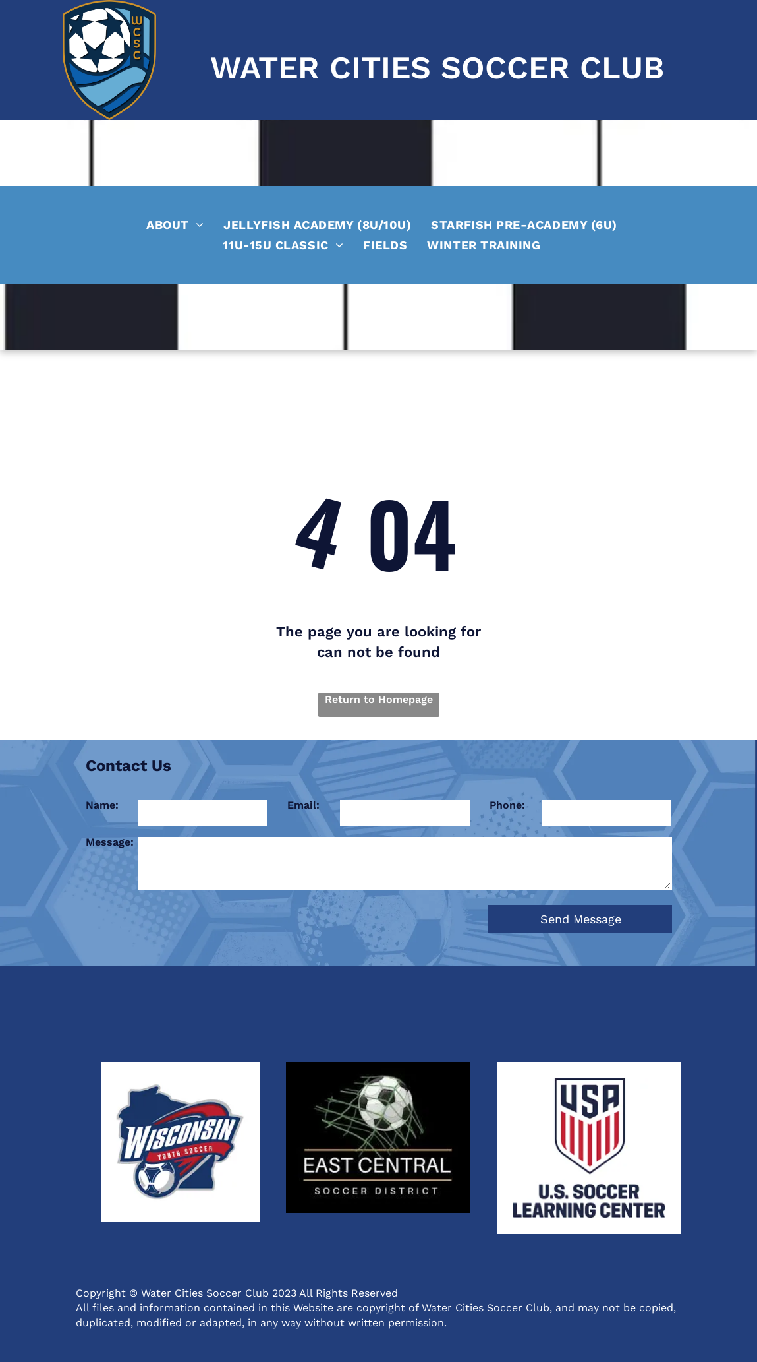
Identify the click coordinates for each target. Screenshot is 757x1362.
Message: (110, 842)
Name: (102, 805)
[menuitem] (174, 222)
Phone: (507, 805)
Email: (303, 805)
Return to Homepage (379, 699)
